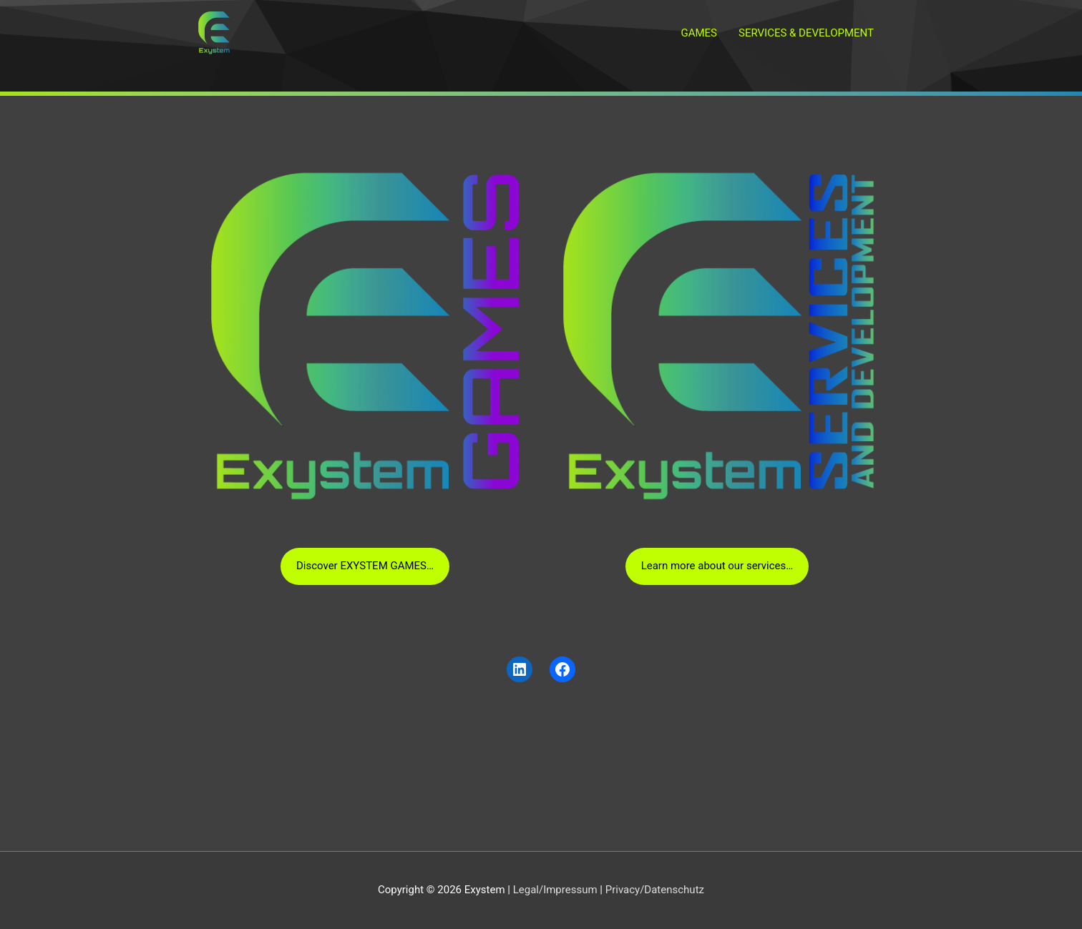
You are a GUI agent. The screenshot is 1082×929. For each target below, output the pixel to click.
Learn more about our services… (717, 565)
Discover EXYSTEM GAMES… (365, 565)
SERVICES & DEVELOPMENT (806, 32)
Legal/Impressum (555, 889)
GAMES (699, 32)
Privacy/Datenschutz (654, 889)
